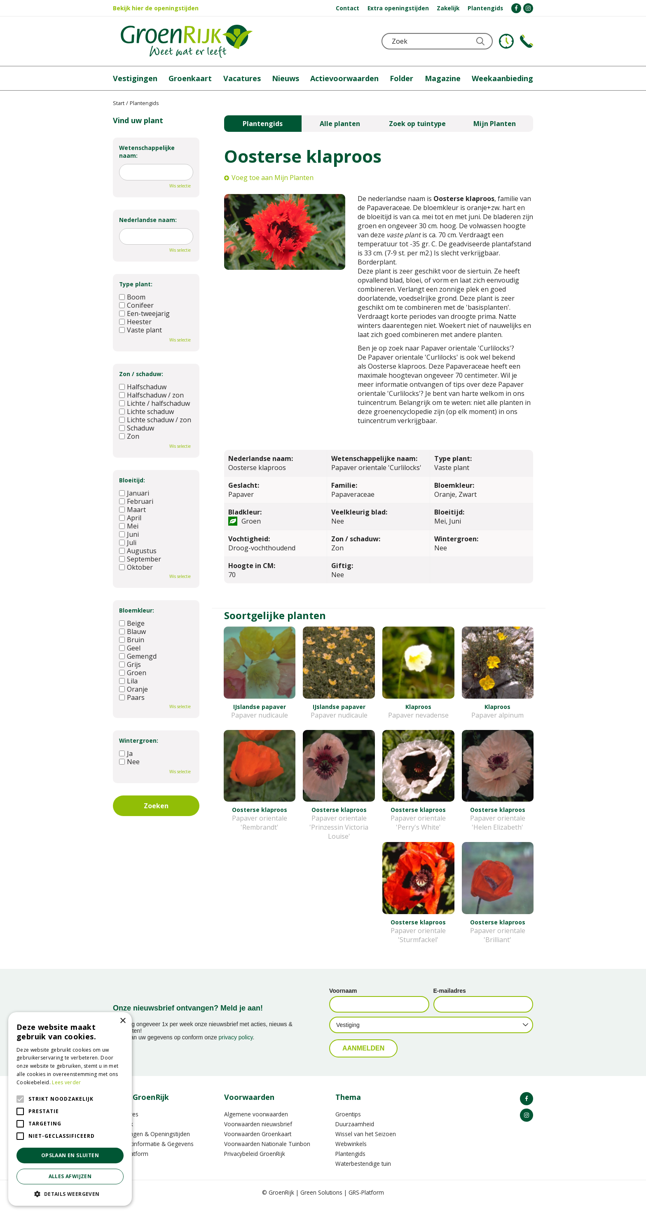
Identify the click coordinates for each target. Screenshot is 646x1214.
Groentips (348, 1123)
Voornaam (343, 999)
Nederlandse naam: (148, 220)
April (130, 518)
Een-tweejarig (144, 313)
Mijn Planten (494, 123)
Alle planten (340, 123)
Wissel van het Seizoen (365, 1143)
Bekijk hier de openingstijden (156, 8)
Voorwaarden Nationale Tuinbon (267, 1153)
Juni (129, 534)
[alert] (70, 1109)
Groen (132, 673)
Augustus (138, 551)
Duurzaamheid (354, 1133)
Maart (132, 509)
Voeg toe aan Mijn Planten (273, 177)
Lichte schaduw (146, 411)
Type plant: (135, 284)
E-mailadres (449, 999)
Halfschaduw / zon (151, 395)
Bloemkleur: (136, 610)
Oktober (136, 567)
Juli (127, 542)
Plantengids (263, 123)
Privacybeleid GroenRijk (254, 1163)
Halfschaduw (142, 387)
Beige (132, 623)
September (140, 559)
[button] (70, 1194)
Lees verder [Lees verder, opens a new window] (66, 1082)
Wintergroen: (138, 740)
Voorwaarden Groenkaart (257, 1143)
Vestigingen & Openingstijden (151, 1143)
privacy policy (236, 1046)
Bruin (131, 640)
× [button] (122, 1021)
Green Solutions (321, 1201)
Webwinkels (351, 1153)
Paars (132, 697)
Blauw (132, 631)
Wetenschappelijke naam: (147, 151)
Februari (136, 501)
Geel (129, 648)
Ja (126, 753)
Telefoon (526, 41)
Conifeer (136, 305)
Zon (129, 436)
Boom (132, 297)
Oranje (133, 689)
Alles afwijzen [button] (70, 1176)
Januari (134, 493)
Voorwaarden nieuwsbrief (258, 1133)
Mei (128, 526)
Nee (129, 762)
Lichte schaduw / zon (155, 420)
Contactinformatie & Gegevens (153, 1153)
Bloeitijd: (132, 480)
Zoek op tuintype (417, 123)
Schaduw (136, 428)
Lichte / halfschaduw (154, 403)
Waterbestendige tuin (363, 1173)
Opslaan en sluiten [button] (70, 1155)
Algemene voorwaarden (256, 1123)
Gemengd (138, 656)
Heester (135, 322)
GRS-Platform (366, 1201)
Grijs (130, 664)
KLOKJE (506, 41)
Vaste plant (140, 330)
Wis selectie (180, 186)
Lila (128, 681)
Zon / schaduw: (141, 374)
